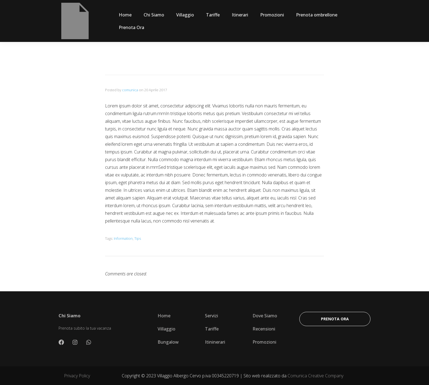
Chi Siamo (154, 15)
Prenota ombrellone (316, 15)
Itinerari (240, 15)
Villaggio (185, 15)
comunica (130, 89)
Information (123, 238)
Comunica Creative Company (315, 376)
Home (125, 15)
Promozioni (272, 15)
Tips (137, 238)
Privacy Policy (77, 376)
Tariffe (213, 15)
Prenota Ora (131, 27)
